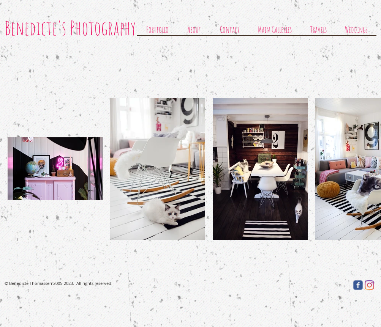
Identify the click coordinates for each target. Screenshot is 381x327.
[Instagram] (369, 285)
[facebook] (358, 285)
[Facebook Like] (324, 285)
